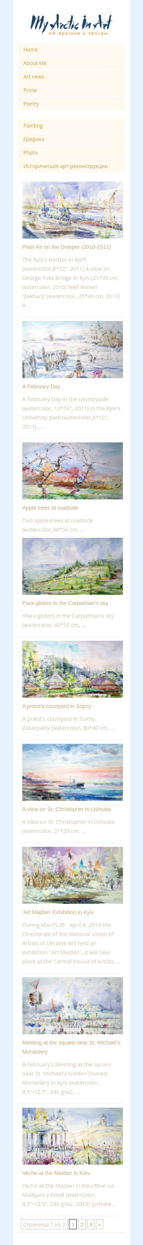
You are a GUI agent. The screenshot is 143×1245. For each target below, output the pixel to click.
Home (30, 49)
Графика (34, 139)
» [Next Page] (99, 1224)
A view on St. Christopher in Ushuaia (66, 809)
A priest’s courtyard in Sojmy (56, 706)
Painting (33, 125)
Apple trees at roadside (50, 508)
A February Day (41, 386)
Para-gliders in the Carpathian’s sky (65, 603)
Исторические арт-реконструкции (65, 166)
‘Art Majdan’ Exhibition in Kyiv (58, 912)
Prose (30, 90)
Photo (30, 152)
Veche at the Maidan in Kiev (56, 1173)
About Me (35, 63)
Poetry (31, 103)
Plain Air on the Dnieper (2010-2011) (66, 247)
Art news (33, 76)
